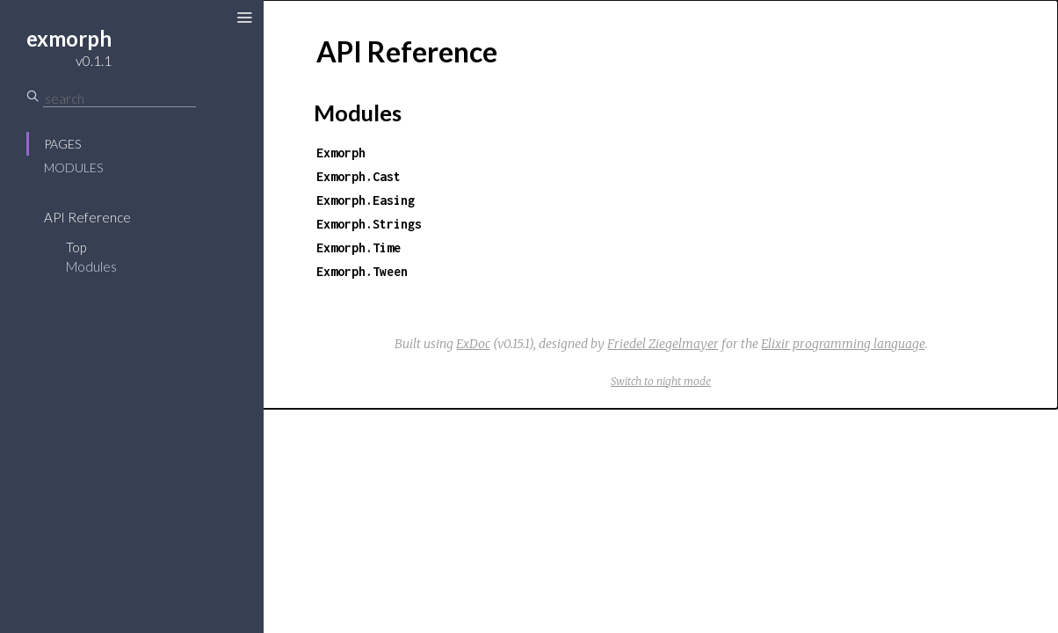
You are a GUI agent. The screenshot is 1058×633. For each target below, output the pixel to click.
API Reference (87, 217)
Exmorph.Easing (365, 200)
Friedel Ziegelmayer (663, 344)
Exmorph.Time (358, 247)
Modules (73, 167)
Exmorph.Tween (362, 271)
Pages (62, 143)
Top (76, 247)
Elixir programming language (843, 344)
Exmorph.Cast (358, 176)
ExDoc (473, 344)
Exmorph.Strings (369, 223)
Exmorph (341, 152)
